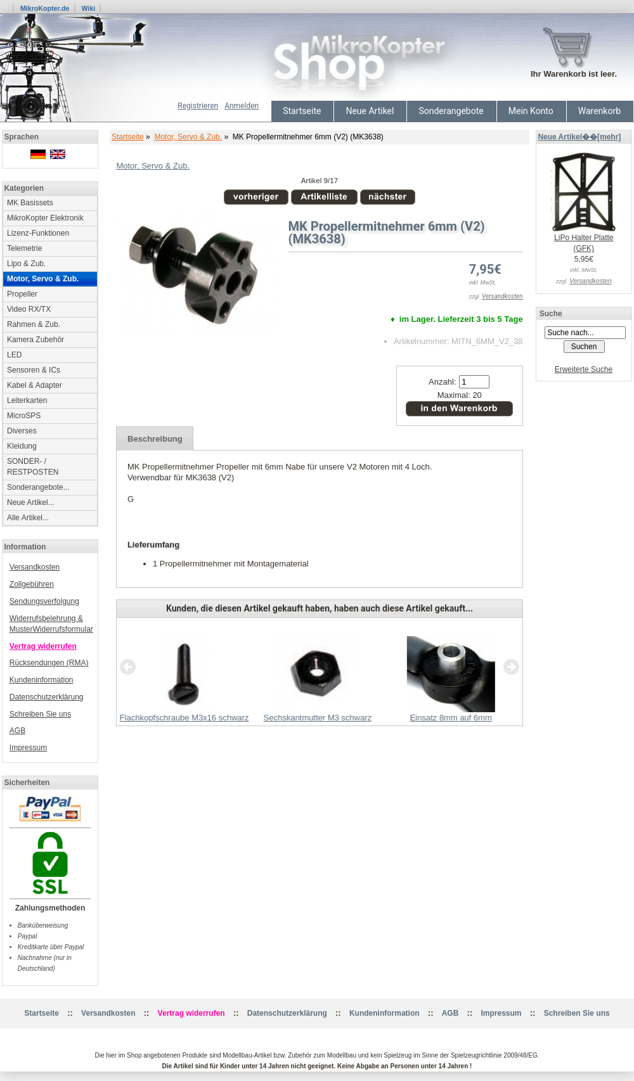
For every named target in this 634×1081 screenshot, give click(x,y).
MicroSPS (24, 415)
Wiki (88, 8)
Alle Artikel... (28, 517)
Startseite (302, 111)
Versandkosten (35, 567)
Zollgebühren (32, 584)
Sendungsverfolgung (44, 601)
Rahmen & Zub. (33, 324)
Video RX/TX (29, 309)
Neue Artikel (370, 111)
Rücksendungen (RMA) (49, 662)
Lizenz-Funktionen (38, 233)
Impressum (28, 747)
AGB (17, 730)
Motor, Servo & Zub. (188, 136)
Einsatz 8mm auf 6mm (450, 717)
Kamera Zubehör (35, 339)
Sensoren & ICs (33, 370)
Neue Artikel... (31, 502)
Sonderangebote (450, 111)
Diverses (22, 430)
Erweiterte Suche (583, 369)
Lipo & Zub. (26, 263)
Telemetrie (24, 248)
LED (14, 354)
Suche (551, 313)
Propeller (22, 294)
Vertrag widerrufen (43, 646)
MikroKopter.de (45, 8)
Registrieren (198, 105)
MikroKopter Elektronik (45, 218)
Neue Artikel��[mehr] (579, 136)
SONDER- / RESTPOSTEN (32, 467)
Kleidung (22, 446)
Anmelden (241, 105)
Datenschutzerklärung (47, 697)
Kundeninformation (42, 679)
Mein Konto (530, 111)
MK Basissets (30, 202)
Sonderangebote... (38, 487)
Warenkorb (599, 111)
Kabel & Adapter (34, 385)
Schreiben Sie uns (40, 714)
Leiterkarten (27, 400)
